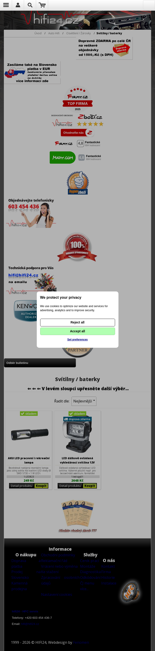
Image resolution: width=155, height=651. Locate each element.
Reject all (77, 322)
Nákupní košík (42, 5)
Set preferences (77, 339)
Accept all (77, 331)
